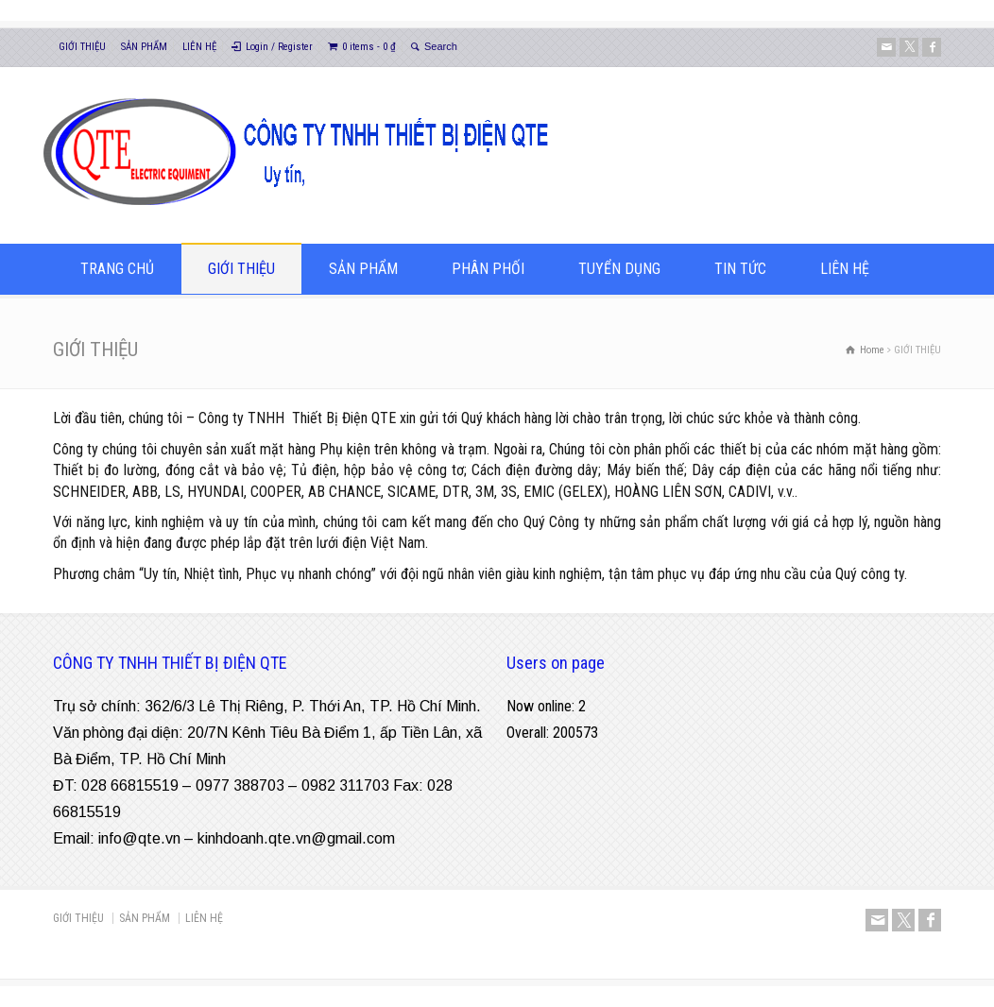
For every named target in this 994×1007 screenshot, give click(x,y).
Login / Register (279, 47)
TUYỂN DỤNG (619, 269)
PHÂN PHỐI (488, 269)
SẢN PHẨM (144, 47)
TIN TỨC (740, 269)
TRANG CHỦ (117, 269)
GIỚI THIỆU (82, 47)
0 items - (369, 47)
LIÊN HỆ (199, 47)
